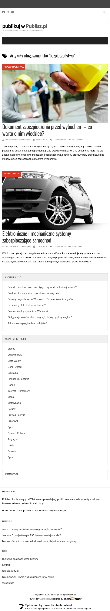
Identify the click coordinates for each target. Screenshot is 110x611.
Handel (11, 384)
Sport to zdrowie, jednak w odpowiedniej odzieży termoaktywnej (44, 541)
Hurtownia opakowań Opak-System (20, 559)
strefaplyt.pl (11, 473)
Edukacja (13, 372)
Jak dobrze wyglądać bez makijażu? (27, 323)
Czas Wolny (14, 360)
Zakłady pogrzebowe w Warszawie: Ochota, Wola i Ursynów (40, 299)
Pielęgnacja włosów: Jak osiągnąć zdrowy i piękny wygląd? (40, 317)
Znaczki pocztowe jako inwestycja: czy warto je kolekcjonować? (42, 287)
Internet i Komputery (19, 391)
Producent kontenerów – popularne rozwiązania (34, 293)
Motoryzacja (12, 174)
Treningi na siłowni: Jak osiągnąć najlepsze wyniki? (36, 529)
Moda (11, 397)
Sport (11, 427)
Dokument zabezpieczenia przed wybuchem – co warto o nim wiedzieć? (47, 129)
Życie (11, 457)
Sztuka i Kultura (16, 433)
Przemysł (13, 421)
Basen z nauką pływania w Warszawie (28, 311)
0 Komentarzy (59, 140)
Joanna (6, 535)
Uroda (11, 445)
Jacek (5, 529)
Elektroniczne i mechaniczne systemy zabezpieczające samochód (36, 236)
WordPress (45, 599)
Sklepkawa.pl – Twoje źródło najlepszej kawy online (28, 577)
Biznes (11, 348)
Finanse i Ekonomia (18, 378)
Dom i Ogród (15, 366)
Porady (11, 409)
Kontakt (6, 565)
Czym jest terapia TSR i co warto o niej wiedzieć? (37, 535)
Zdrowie (12, 451)
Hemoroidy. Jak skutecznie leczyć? (27, 305)
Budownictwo (15, 354)
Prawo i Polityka (14, 67)
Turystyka (13, 439)
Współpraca (8, 583)
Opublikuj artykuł (10, 571)
